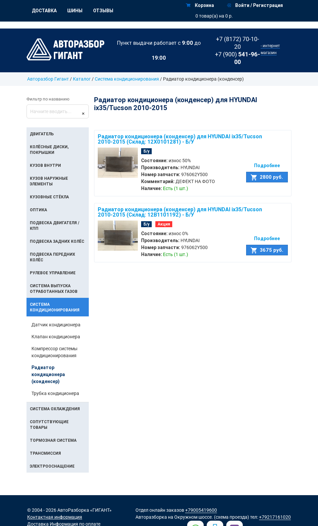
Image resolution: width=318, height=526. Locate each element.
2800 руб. (267, 177)
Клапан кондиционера (55, 336)
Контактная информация (54, 517)
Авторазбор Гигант (48, 79)
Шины (74, 11)
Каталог (82, 79)
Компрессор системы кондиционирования (54, 352)
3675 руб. (267, 250)
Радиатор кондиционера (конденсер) (48, 374)
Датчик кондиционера (55, 324)
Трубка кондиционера (55, 393)
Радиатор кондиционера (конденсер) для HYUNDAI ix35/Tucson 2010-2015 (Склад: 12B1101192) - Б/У (180, 212)
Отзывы (103, 11)
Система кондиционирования (127, 79)
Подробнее (267, 165)
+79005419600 (201, 510)
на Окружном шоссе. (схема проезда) (208, 517)
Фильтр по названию (48, 99)
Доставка (44, 11)
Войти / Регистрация (255, 5)
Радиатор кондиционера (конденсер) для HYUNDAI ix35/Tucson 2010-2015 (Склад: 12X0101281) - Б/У (180, 139)
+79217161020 (275, 517)
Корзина (200, 5)
